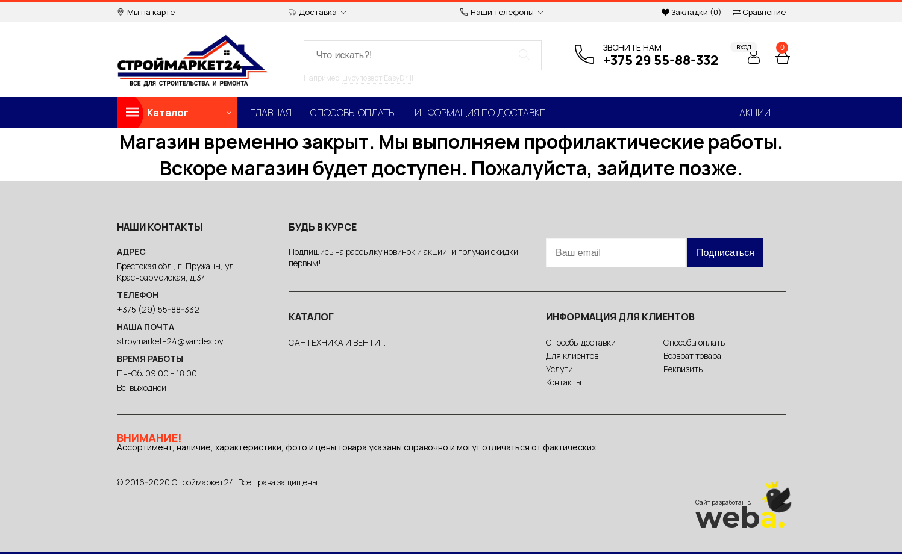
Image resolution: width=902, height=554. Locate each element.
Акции (755, 112)
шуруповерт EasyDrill (377, 78)
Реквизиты (683, 369)
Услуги (559, 369)
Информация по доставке (480, 112)
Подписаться (725, 252)
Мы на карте (146, 12)
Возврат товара (692, 355)
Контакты (563, 382)
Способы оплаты (353, 112)
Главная (271, 112)
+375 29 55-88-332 (660, 60)
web (740, 518)
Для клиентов (572, 355)
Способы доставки (581, 342)
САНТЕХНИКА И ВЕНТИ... (337, 342)
